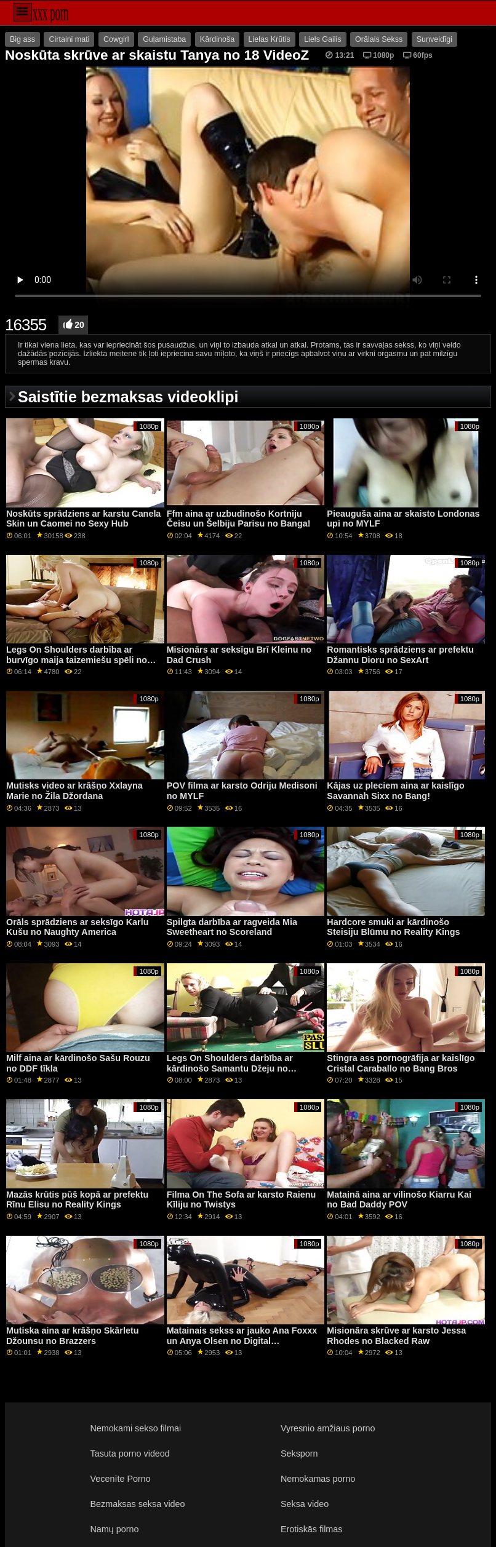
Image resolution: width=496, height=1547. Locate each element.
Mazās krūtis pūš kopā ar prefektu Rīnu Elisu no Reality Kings (77, 1200)
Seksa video (305, 1504)
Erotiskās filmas (312, 1529)
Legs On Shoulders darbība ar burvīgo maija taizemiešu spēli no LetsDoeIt (76, 660)
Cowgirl (116, 39)
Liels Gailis (322, 39)
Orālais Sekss (378, 39)
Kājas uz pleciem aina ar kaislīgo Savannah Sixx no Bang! (395, 791)
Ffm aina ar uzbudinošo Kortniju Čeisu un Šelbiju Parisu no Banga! (239, 519)
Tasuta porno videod (130, 1453)
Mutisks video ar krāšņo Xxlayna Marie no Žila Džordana (74, 791)
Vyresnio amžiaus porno (328, 1428)
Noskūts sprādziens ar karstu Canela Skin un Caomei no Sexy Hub (83, 519)
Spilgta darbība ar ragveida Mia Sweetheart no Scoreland (232, 927)
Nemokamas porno (318, 1479)
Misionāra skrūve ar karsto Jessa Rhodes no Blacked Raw (396, 1336)
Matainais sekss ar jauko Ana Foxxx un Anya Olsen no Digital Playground (242, 1341)
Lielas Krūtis (269, 39)
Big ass (22, 39)
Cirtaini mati (69, 39)
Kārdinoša (217, 39)
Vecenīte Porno (120, 1479)
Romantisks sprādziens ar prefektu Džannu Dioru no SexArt (400, 655)
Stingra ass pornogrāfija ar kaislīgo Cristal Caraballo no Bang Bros (400, 1063)
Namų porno (114, 1529)
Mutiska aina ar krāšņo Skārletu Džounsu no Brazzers (72, 1336)
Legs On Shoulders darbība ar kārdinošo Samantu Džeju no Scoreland (230, 1068)
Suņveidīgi (434, 39)
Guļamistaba (164, 39)
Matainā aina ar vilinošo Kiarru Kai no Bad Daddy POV (399, 1200)
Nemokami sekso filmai (136, 1428)
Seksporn (299, 1453)
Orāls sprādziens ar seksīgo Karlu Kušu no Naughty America (77, 927)
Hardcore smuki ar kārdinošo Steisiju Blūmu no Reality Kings (393, 927)
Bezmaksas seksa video (137, 1504)
